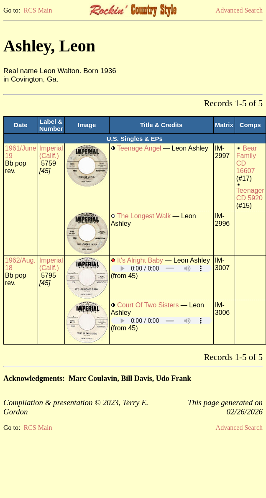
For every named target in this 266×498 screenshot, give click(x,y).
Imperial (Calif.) (51, 152)
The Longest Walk (144, 216)
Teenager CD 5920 (250, 194)
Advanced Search (239, 10)
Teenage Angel (139, 148)
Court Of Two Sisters (148, 305)
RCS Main (37, 10)
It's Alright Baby (140, 260)
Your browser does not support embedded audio (161, 268)
